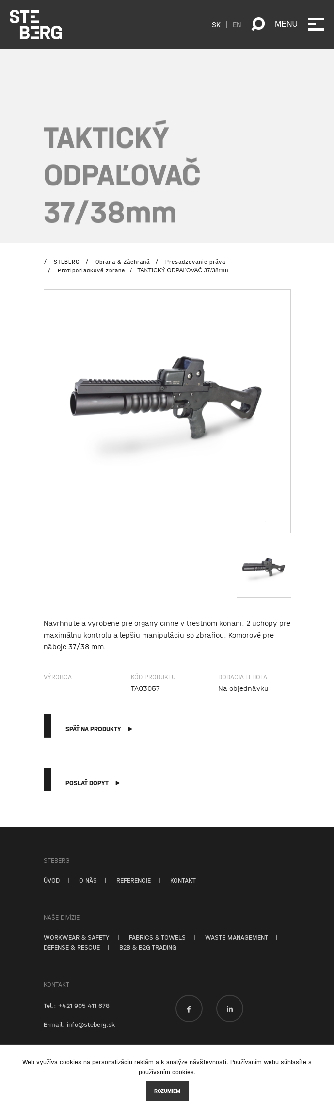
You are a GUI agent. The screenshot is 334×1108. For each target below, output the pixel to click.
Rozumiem (167, 1091)
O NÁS (88, 888)
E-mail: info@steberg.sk (79, 1033)
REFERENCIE (133, 888)
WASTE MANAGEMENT (236, 945)
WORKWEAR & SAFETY (77, 945)
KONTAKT (183, 888)
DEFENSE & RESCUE (72, 955)
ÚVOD (52, 888)
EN (237, 24)
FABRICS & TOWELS (157, 945)
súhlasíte (293, 1062)
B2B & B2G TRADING (147, 955)
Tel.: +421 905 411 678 (77, 1014)
